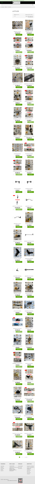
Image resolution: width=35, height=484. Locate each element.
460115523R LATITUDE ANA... (29, 398)
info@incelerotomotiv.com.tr (13, 467)
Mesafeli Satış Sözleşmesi (29, 469)
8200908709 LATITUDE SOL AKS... (29, 136)
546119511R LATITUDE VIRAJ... (17, 101)
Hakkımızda (29, 470)
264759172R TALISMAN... (29, 328)
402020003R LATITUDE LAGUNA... (17, 66)
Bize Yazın (28, 471)
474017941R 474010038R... (29, 363)
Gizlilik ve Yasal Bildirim (30, 467)
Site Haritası (29, 472)
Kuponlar (2, 470)
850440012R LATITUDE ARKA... (29, 433)
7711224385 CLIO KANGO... (29, 153)
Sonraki (26, 457)
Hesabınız (3, 463)
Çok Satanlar (20, 468)
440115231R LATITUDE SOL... (29, 66)
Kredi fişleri (2, 468)
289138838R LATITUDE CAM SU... (17, 363)
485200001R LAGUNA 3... (29, 206)
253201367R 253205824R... (17, 136)
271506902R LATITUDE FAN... (17, 241)
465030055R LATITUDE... (29, 31)
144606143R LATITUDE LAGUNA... (17, 433)
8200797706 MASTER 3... (29, 293)
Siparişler (2, 467)
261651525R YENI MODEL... (29, 118)
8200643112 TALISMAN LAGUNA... (29, 415)
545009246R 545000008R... (29, 258)
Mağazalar (28, 473)
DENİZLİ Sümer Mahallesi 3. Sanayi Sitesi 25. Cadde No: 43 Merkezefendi (12, 469)
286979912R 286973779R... (29, 171)
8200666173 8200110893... (29, 223)
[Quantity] (14, 35)
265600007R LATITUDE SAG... (29, 101)
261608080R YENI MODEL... (17, 118)
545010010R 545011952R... (17, 258)
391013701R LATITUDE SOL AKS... (17, 206)
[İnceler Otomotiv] (17, 2)
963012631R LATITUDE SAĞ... (17, 328)
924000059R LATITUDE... (17, 415)
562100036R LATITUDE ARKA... (29, 450)
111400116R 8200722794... (17, 153)
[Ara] (17, 5)
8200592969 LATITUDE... (17, 398)
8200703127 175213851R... (17, 293)
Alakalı (31, 14)
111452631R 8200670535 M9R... (17, 171)
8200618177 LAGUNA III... (17, 31)
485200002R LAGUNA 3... (17, 223)
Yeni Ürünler (20, 467)
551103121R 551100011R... (17, 188)
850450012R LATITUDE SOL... (17, 450)
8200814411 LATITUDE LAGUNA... (29, 241)
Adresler (2, 469)
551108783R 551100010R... (29, 188)
